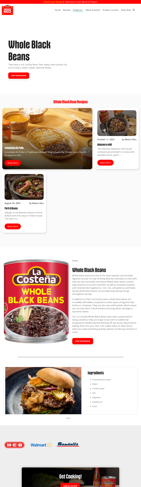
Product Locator (110, 10)
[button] (120, 452)
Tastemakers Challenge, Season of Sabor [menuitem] (18, 466)
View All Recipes (70, 392)
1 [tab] (67, 337)
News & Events (93, 10)
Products (78, 10)
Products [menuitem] (7, 428)
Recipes (66, 10)
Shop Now (126, 10)
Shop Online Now (18, 66)
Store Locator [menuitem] (9, 433)
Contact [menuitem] (6, 442)
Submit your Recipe (52, 1)
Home (58, 10)
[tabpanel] (70, 309)
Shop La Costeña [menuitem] (41, 466)
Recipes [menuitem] (6, 424)
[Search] (133, 10)
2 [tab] (72, 337)
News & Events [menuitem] (9, 437)
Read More (12, 144)
